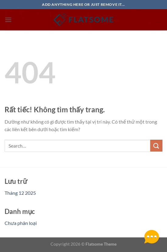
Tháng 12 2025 (20, 193)
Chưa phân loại (21, 223)
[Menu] (8, 19)
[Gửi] (156, 146)
